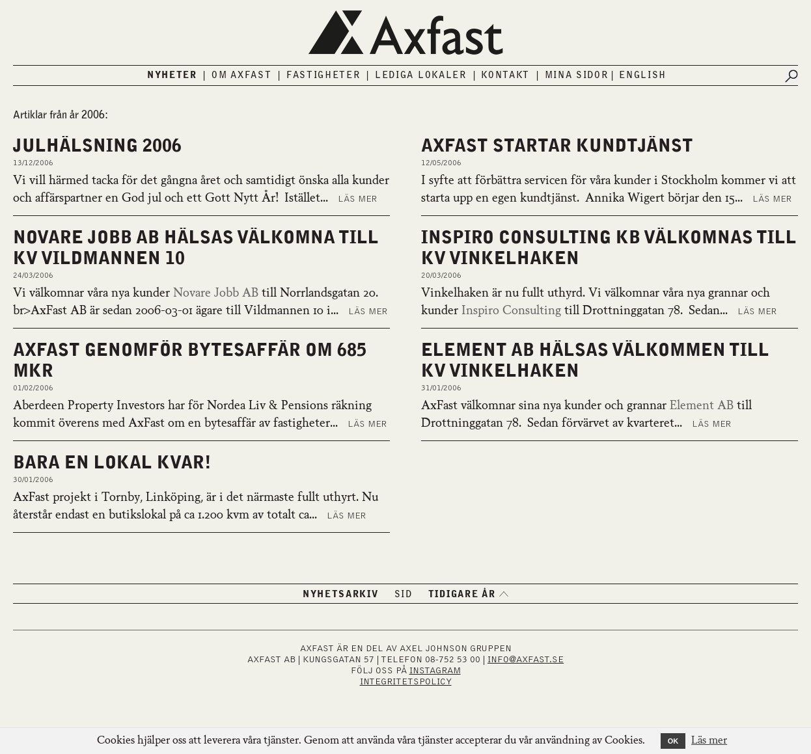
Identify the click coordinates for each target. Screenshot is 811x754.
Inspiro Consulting (511, 311)
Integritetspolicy (406, 681)
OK (673, 741)
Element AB (702, 406)
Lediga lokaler (421, 75)
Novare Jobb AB (215, 293)
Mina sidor (577, 75)
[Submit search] (791, 76)
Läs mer (357, 199)
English (643, 75)
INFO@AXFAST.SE (526, 659)
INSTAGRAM (435, 670)
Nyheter (172, 75)
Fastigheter (323, 75)
